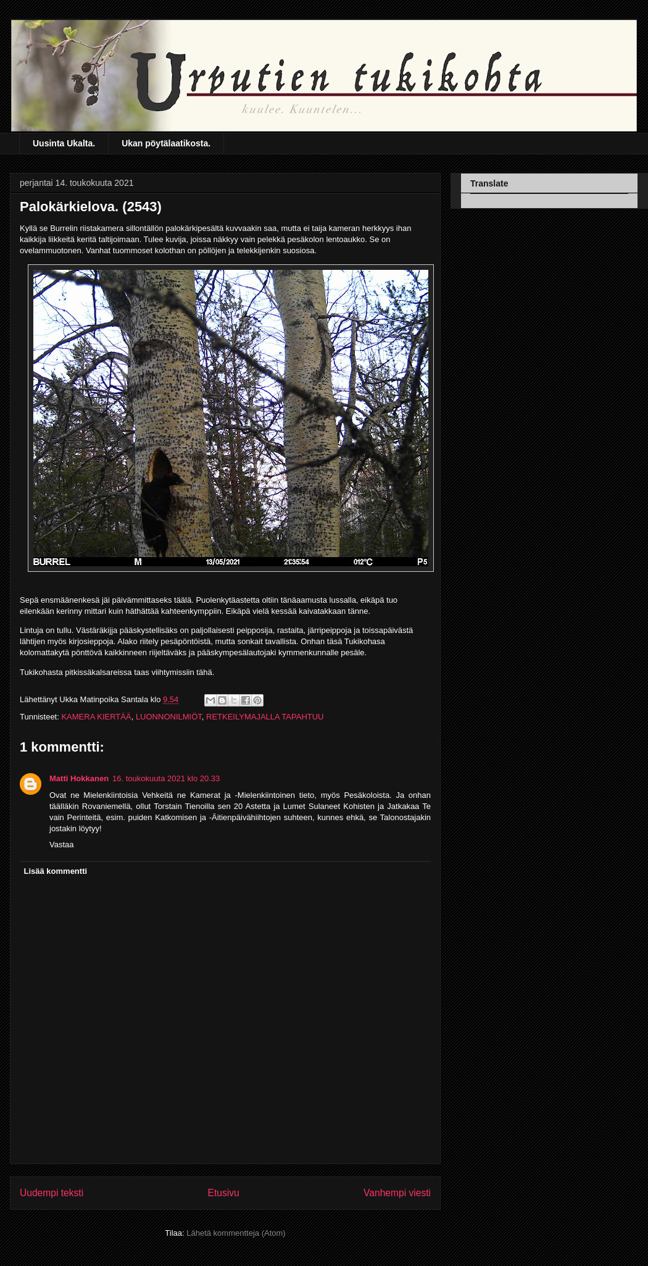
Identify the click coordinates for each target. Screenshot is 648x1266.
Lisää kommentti (56, 871)
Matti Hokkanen (79, 778)
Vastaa (61, 844)
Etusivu (223, 1193)
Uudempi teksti (51, 1193)
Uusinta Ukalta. (64, 143)
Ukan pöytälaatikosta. (166, 143)
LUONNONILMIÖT (169, 716)
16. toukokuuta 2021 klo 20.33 (166, 778)
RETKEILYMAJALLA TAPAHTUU (264, 716)
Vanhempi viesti (397, 1193)
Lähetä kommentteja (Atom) (235, 1233)
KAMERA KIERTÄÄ (96, 716)
